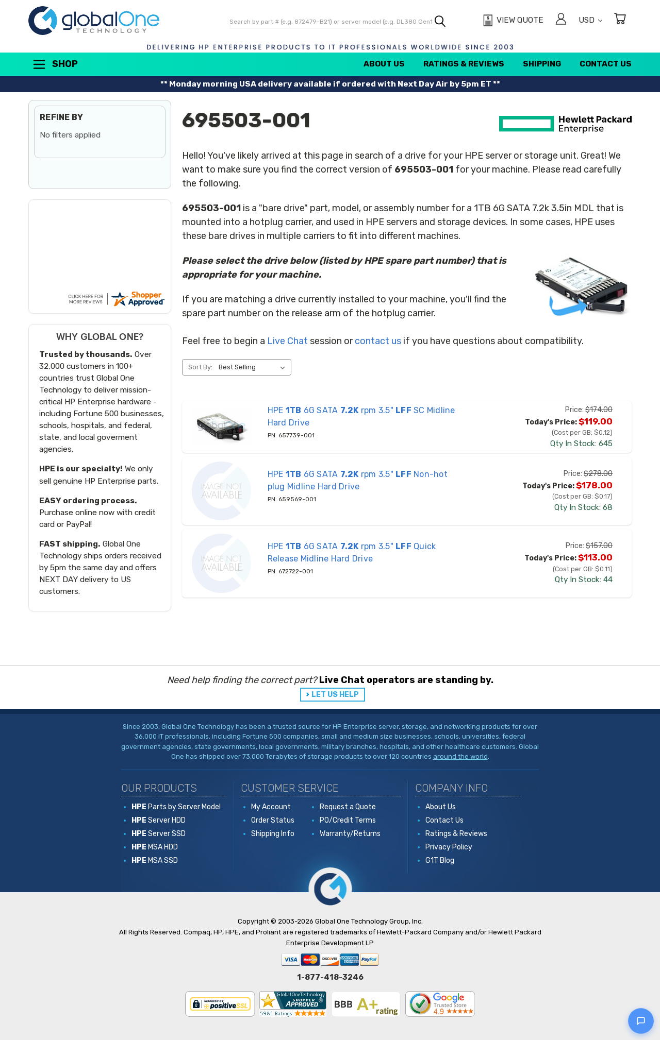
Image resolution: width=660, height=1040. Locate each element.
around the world (460, 756)
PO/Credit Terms (348, 820)
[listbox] (254, 367)
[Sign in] (561, 20)
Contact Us (606, 64)
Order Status (272, 820)
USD (590, 20)
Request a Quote (348, 807)
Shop (54, 64)
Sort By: (200, 367)
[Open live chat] (641, 1021)
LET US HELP (335, 694)
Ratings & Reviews (463, 64)
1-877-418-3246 (330, 977)
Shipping (542, 64)
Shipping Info (272, 833)
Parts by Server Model (176, 807)
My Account (271, 807)
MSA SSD (154, 860)
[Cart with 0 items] (620, 20)
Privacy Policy (448, 847)
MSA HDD (154, 847)
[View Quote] (511, 20)
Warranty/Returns (350, 833)
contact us (378, 341)
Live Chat (287, 341)
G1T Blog (439, 860)
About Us (384, 64)
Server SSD (158, 833)
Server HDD (158, 820)
